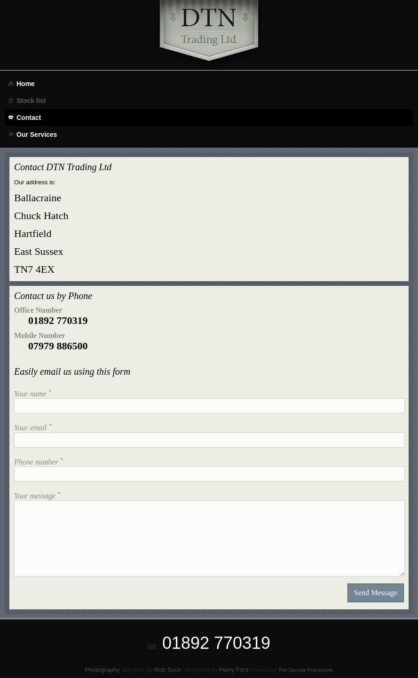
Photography (102, 669)
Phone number (38, 461)
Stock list (31, 100)
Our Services (36, 134)
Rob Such (167, 669)
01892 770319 (58, 320)
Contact (28, 117)
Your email (33, 427)
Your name (32, 393)
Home (25, 83)
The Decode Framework (305, 670)
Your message (37, 495)
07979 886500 (58, 346)
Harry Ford (233, 669)
